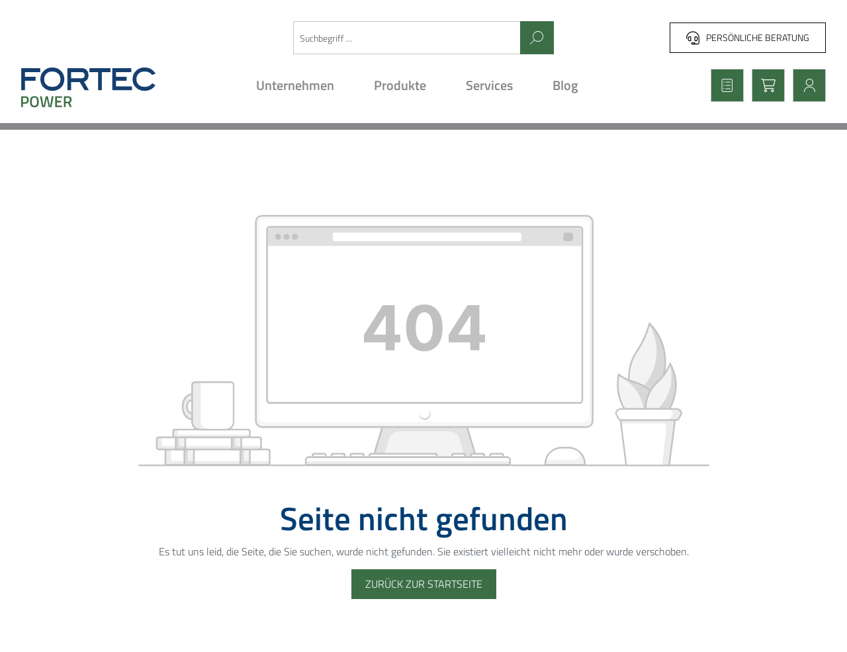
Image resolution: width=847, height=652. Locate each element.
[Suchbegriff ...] (407, 37)
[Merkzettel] (723, 85)
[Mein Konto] (805, 85)
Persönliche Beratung (747, 37)
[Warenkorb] (764, 85)
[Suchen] (537, 37)
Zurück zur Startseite (423, 584)
